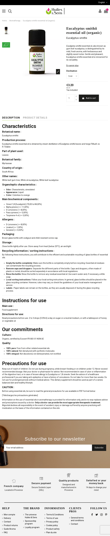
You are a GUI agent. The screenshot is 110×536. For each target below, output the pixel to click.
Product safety (53, 529)
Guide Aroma (10, 529)
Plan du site (51, 532)
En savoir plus (72, 65)
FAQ (6, 532)
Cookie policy (52, 525)
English (103, 2)
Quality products (69, 480)
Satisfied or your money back (96, 482)
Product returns (11, 525)
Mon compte (9, 514)
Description (11, 117)
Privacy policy (52, 522)
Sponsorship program (30, 522)
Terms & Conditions (55, 514)
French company (14, 486)
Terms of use (52, 518)
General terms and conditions (77, 519)
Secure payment (41, 483)
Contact (7, 522)
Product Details (35, 117)
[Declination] (72, 76)
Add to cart (89, 98)
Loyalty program (32, 527)
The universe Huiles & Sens (31, 516)
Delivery (7, 518)
